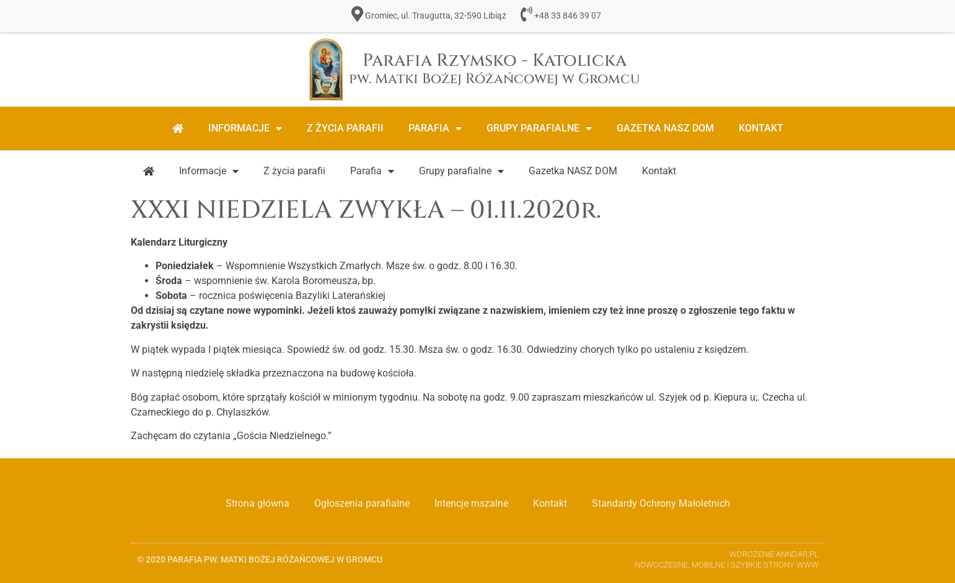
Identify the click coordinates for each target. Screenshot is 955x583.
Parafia (435, 128)
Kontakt (761, 128)
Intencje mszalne (471, 503)
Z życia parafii (345, 128)
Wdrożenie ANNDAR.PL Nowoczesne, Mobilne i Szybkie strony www (727, 559)
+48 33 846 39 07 (567, 16)
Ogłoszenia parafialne (362, 503)
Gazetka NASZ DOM (665, 128)
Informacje (245, 128)
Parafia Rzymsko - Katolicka (494, 68)
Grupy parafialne (539, 128)
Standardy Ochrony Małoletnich (661, 503)
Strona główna (257, 503)
